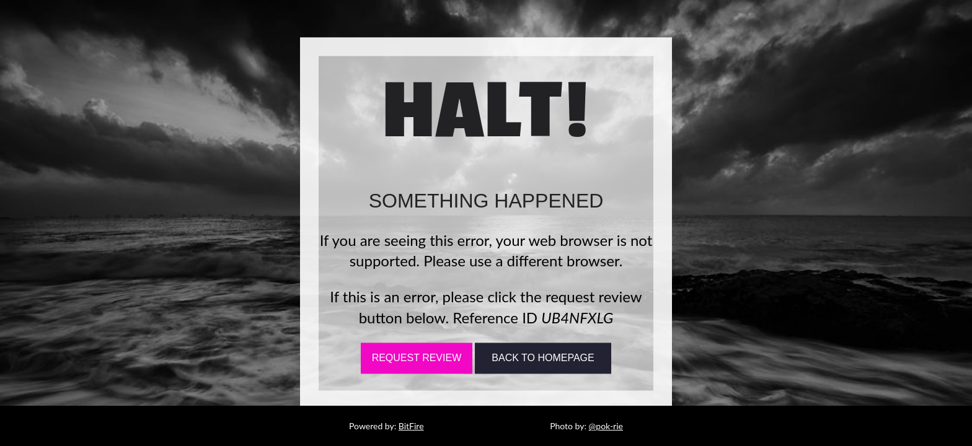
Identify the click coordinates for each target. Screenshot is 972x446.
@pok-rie (606, 426)
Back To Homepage (543, 358)
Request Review (417, 358)
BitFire (411, 426)
